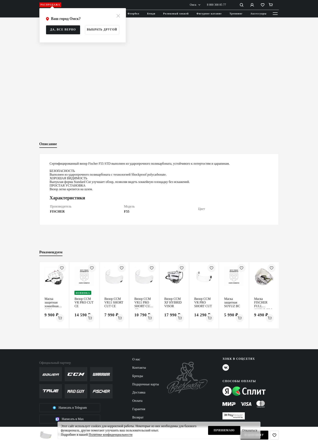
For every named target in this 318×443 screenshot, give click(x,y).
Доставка (138, 392)
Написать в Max (70, 419)
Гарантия (138, 409)
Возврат (138, 417)
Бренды (137, 376)
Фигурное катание (209, 13)
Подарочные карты (145, 384)
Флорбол (133, 13)
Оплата (137, 400)
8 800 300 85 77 (216, 4)
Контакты (139, 367)
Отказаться (249, 430)
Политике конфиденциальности (110, 434)
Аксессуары (258, 13)
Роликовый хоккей (176, 13)
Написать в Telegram (70, 408)
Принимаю (224, 430)
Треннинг (236, 13)
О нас (136, 359)
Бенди (151, 13)
